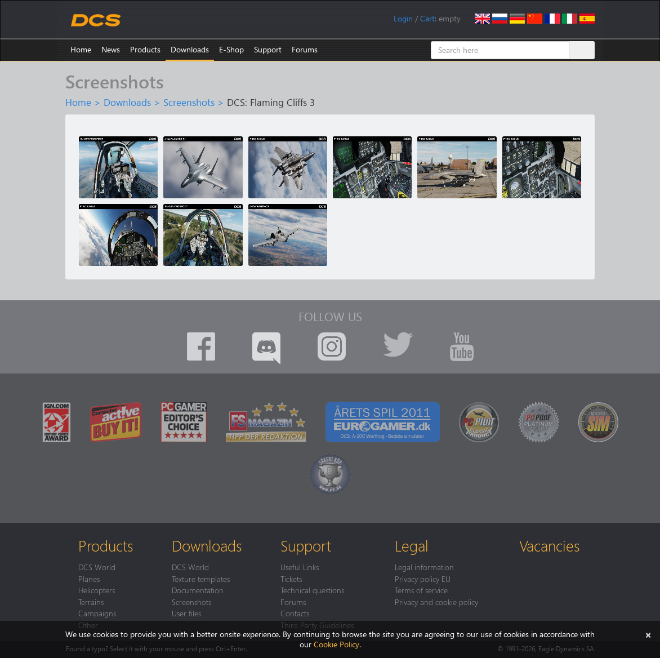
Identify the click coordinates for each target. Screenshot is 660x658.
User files (186, 613)
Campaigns (97, 613)
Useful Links (299, 567)
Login (403, 18)
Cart (427, 18)
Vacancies (549, 545)
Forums (305, 49)
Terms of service (421, 590)
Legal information (424, 567)
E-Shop (231, 49)
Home (80, 49)
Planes (89, 578)
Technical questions (312, 590)
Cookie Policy (336, 644)
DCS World (96, 567)
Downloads (190, 49)
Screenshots (189, 102)
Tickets (291, 578)
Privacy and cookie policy (436, 602)
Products (145, 49)
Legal (412, 545)
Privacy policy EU (423, 578)
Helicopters (96, 590)
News (110, 49)
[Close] (648, 634)
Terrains (91, 602)
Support (268, 49)
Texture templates (201, 578)
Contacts (294, 613)
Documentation (198, 590)
